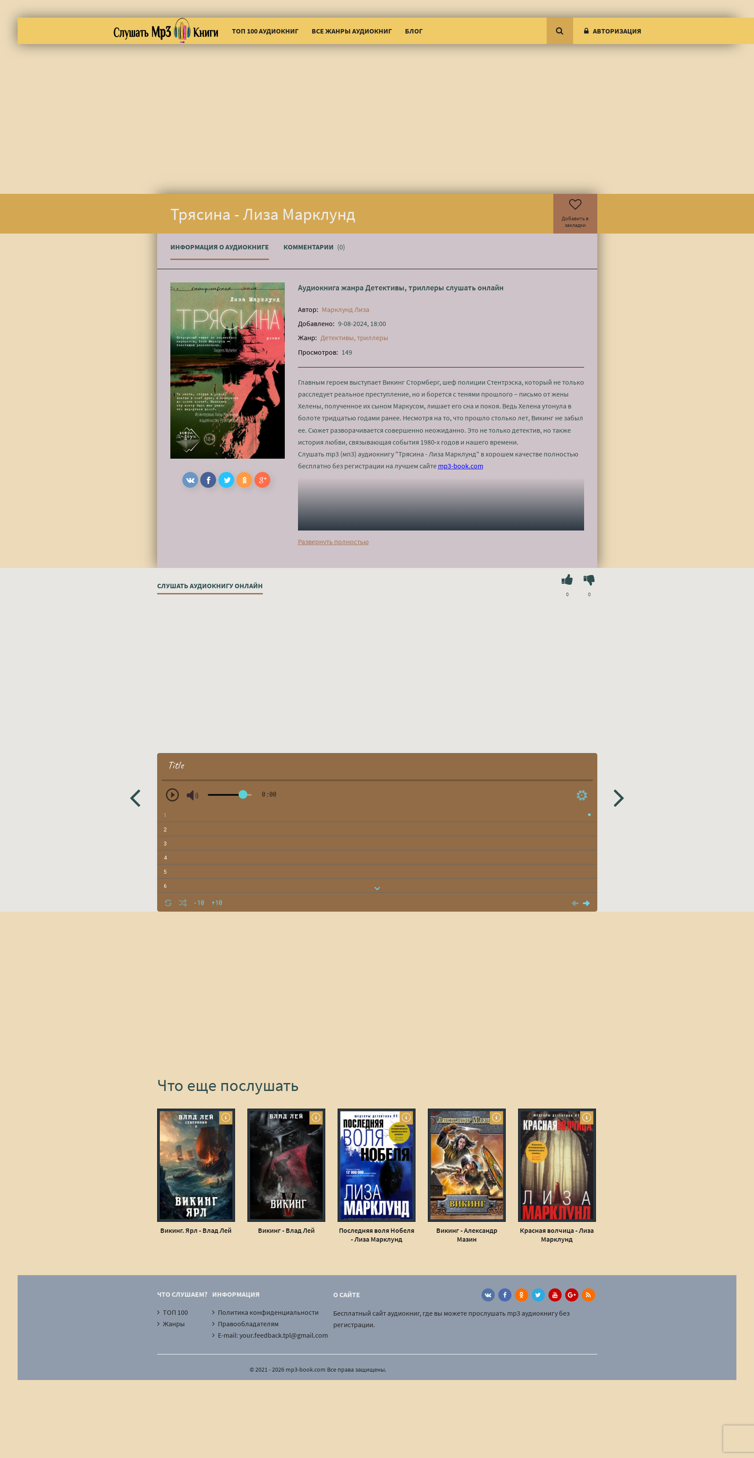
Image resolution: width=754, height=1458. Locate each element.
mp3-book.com (460, 465)
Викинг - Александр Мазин (466, 1234)
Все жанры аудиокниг (352, 30)
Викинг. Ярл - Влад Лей (196, 1230)
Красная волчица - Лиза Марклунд (557, 1234)
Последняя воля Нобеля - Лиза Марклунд (376, 1234)
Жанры (174, 1323)
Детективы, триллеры (404, 287)
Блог (414, 30)
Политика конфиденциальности (268, 1312)
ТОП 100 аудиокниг (265, 30)
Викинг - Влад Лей (286, 1230)
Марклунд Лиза (345, 309)
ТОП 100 (175, 1312)
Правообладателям (248, 1323)
